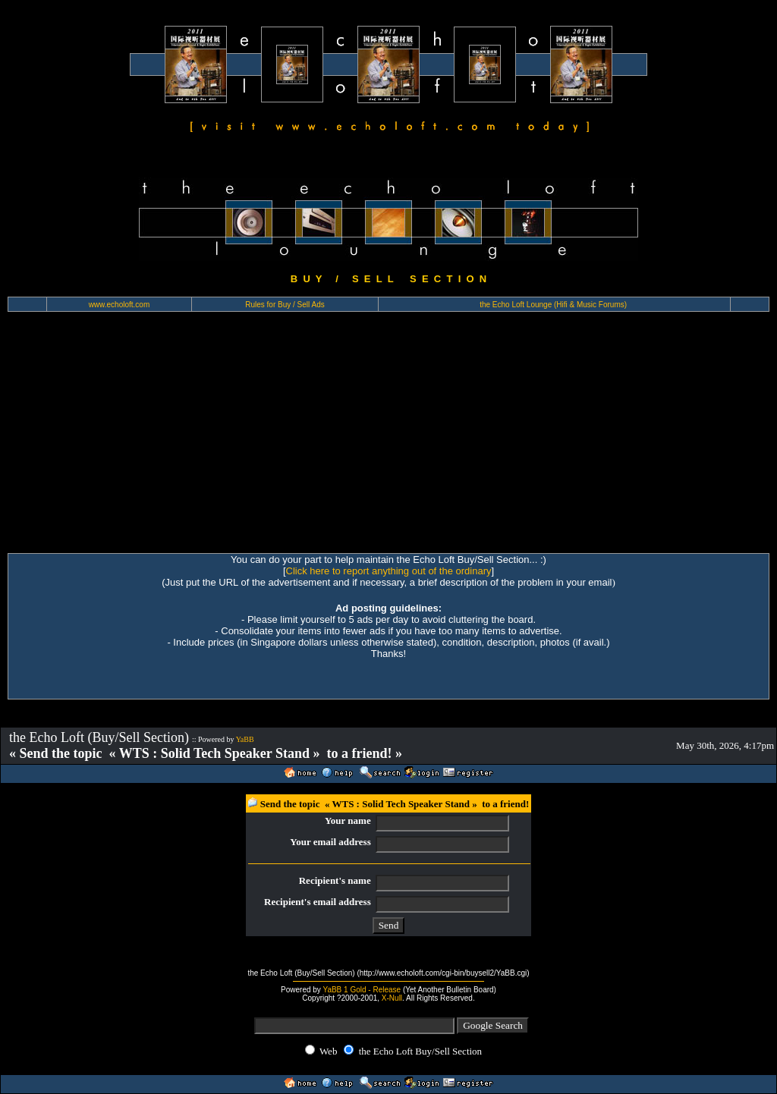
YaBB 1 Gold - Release (361, 990)
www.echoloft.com (119, 304)
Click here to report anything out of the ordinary (389, 571)
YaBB (245, 739)
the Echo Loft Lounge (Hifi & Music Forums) (553, 304)
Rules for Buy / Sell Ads (285, 304)
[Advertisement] (388, 439)
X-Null (392, 998)
